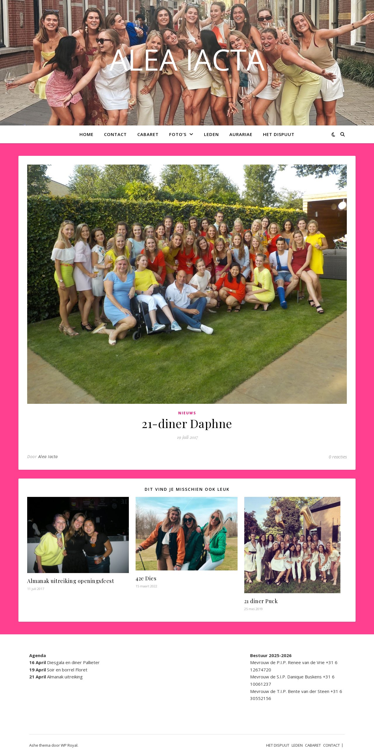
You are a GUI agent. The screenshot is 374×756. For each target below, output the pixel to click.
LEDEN (211, 134)
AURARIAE (240, 134)
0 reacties (338, 457)
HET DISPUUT (279, 134)
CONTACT (115, 134)
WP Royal (69, 745)
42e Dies (146, 578)
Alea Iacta (48, 456)
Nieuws (187, 413)
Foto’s (177, 134)
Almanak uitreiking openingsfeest (70, 580)
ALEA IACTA (187, 59)
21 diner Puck (261, 601)
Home (86, 134)
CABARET (148, 134)
